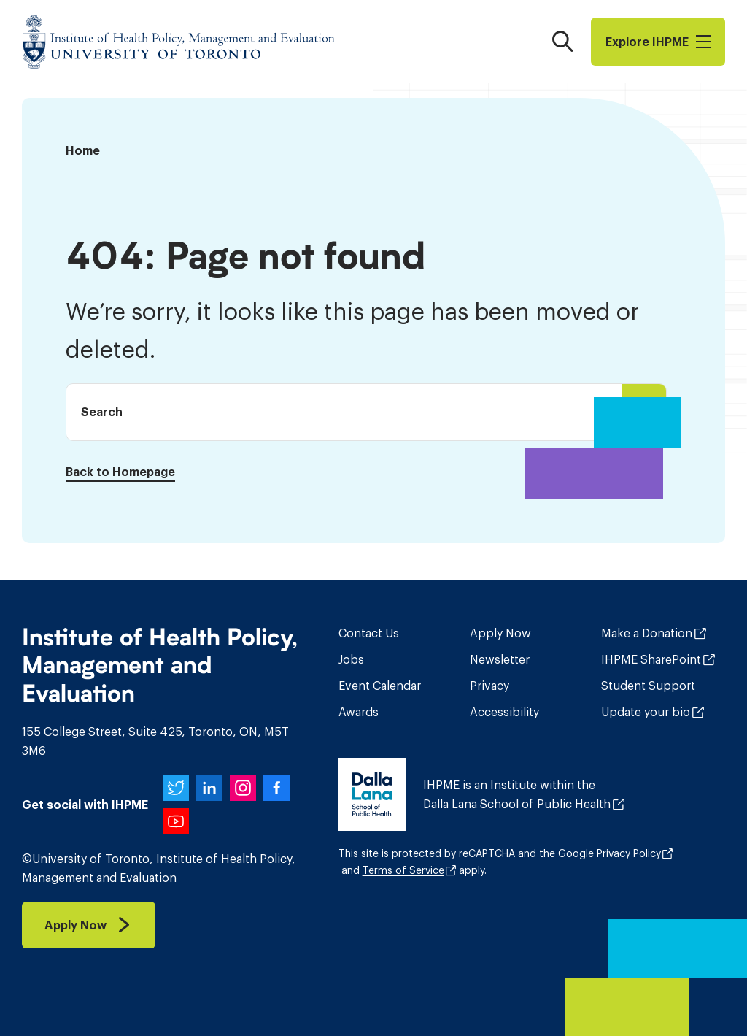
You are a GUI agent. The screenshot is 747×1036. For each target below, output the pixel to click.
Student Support (648, 685)
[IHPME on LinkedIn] (209, 788)
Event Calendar (379, 685)
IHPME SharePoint (651, 659)
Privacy (489, 685)
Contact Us (368, 633)
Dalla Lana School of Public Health (517, 804)
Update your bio (645, 712)
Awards (358, 712)
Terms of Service (403, 870)
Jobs (351, 659)
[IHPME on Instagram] (243, 788)
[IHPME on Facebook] (276, 788)
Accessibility (504, 712)
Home (83, 150)
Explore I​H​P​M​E (658, 41)
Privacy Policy (629, 853)
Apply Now (500, 633)
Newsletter (500, 659)
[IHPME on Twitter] (176, 788)
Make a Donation (646, 633)
